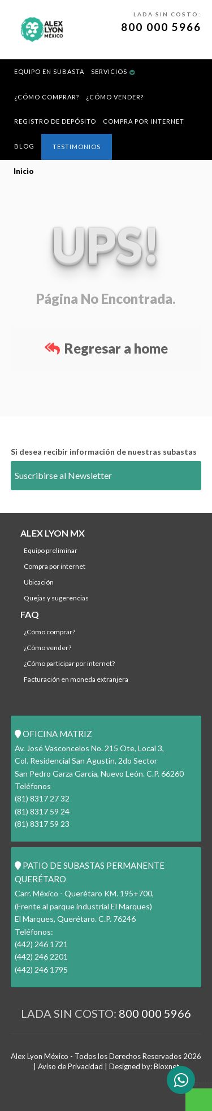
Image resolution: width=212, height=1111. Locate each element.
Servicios (109, 71)
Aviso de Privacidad (70, 1066)
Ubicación (39, 582)
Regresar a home (106, 348)
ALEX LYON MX (52, 533)
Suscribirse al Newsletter (63, 475)
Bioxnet (166, 1066)
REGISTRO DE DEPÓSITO (55, 121)
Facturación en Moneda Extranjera (76, 679)
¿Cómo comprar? (46, 97)
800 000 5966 (161, 26)
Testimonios (77, 146)
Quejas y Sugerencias (56, 598)
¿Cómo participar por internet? (69, 663)
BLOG (24, 146)
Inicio (24, 171)
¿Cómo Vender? (115, 97)
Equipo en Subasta (49, 71)
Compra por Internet (143, 121)
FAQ (29, 614)
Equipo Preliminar (50, 550)
